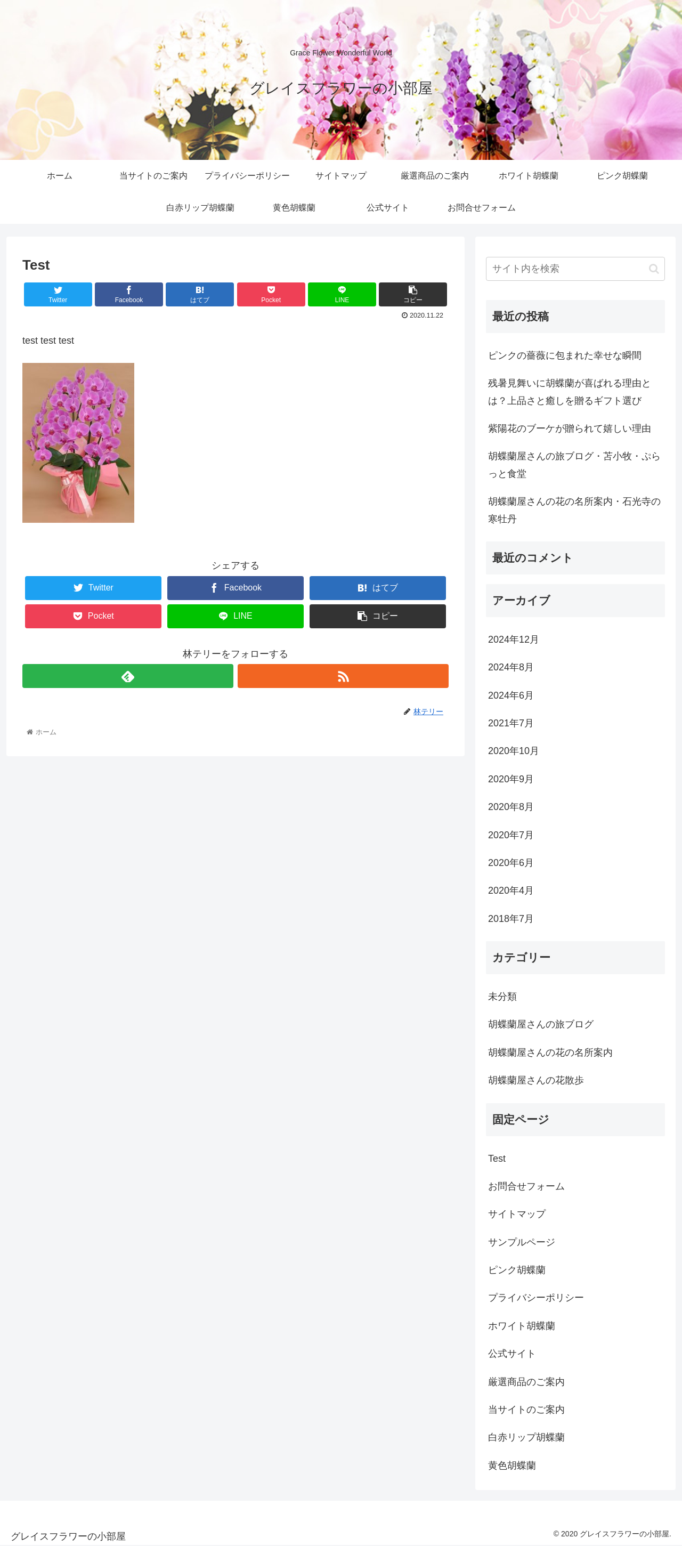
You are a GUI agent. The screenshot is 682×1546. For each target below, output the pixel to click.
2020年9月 (511, 779)
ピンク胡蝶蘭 (517, 1270)
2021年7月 (511, 723)
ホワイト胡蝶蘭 (521, 1326)
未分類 (502, 996)
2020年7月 (511, 835)
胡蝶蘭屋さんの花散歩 (536, 1080)
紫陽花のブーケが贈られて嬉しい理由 (569, 428)
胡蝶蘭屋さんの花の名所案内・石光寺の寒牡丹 (574, 510)
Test (497, 1158)
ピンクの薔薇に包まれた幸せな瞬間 (565, 355)
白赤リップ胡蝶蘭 (526, 1437)
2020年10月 (513, 751)
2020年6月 (511, 862)
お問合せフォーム (526, 1186)
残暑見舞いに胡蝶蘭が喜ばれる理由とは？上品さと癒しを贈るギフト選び (569, 392)
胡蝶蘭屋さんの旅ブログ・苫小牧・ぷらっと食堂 (574, 465)
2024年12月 (513, 639)
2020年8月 (511, 807)
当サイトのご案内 (526, 1409)
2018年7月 (511, 918)
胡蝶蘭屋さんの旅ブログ (541, 1024)
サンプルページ (521, 1242)
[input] (575, 269)
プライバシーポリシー (536, 1297)
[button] (654, 269)
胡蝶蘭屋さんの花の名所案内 (550, 1052)
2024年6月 (511, 695)
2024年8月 (511, 667)
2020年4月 (511, 890)
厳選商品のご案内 (526, 1382)
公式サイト (512, 1353)
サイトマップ (517, 1214)
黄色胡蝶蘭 (512, 1465)
